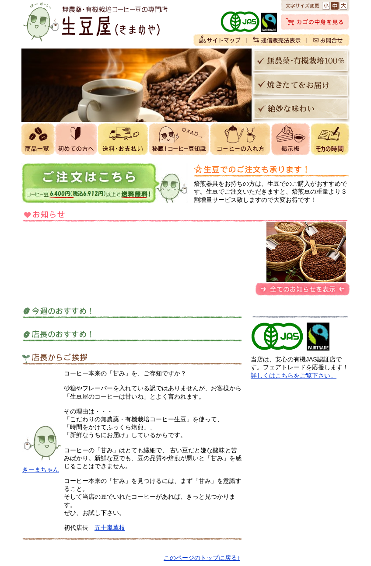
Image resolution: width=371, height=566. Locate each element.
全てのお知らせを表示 (303, 289)
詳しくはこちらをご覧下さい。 (293, 375)
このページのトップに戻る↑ (202, 557)
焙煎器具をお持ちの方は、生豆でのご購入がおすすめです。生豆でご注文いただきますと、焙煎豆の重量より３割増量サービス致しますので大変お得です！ (270, 191)
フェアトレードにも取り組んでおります (318, 337)
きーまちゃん (40, 469)
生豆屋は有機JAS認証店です (279, 337)
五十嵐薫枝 (109, 527)
